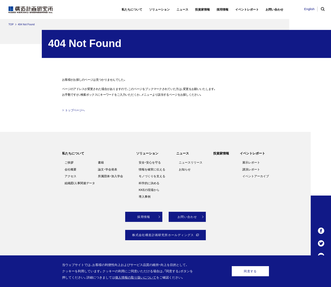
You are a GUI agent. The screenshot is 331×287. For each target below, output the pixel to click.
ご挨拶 (69, 162)
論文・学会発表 (107, 169)
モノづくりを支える (152, 176)
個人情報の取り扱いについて (135, 277)
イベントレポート (252, 153)
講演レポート (251, 169)
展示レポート (251, 162)
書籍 (101, 162)
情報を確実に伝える (152, 169)
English (309, 9)
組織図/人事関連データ (80, 183)
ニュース (182, 153)
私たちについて (73, 153)
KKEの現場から (149, 190)
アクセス (70, 176)
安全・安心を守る (150, 162)
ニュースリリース (190, 162)
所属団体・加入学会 (110, 176)
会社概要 (70, 169)
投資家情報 (221, 153)
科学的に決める (149, 183)
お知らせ (185, 169)
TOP (11, 24)
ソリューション (147, 153)
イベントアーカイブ (255, 176)
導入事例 (145, 196)
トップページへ (75, 110)
